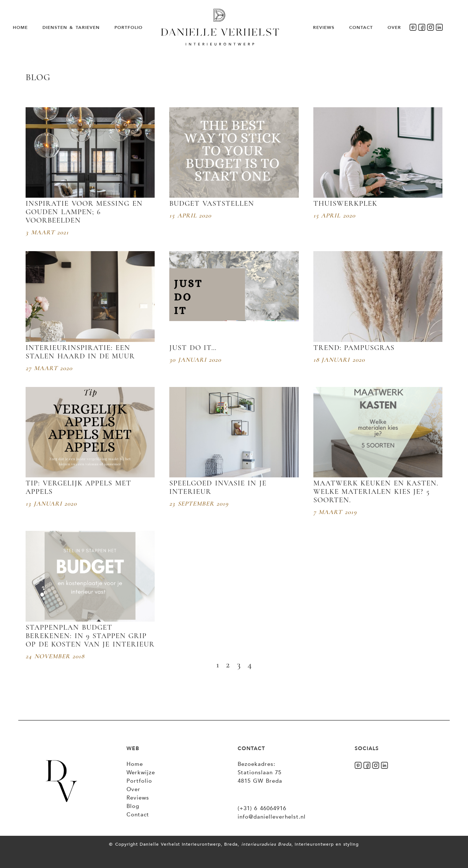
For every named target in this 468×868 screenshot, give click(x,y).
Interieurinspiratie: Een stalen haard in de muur (80, 352)
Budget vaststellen (211, 203)
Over (394, 27)
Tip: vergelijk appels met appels (78, 487)
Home (20, 27)
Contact (361, 27)
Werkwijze (141, 772)
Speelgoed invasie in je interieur (218, 487)
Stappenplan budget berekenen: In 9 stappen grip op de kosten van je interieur (90, 636)
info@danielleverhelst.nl (272, 816)
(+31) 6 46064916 (262, 808)
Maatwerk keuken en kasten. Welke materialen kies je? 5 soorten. (376, 491)
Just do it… (192, 347)
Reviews (324, 27)
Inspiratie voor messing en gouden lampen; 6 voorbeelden (84, 212)
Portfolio (128, 27)
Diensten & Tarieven (71, 27)
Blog (133, 806)
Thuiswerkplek (345, 203)
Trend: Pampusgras (354, 347)
